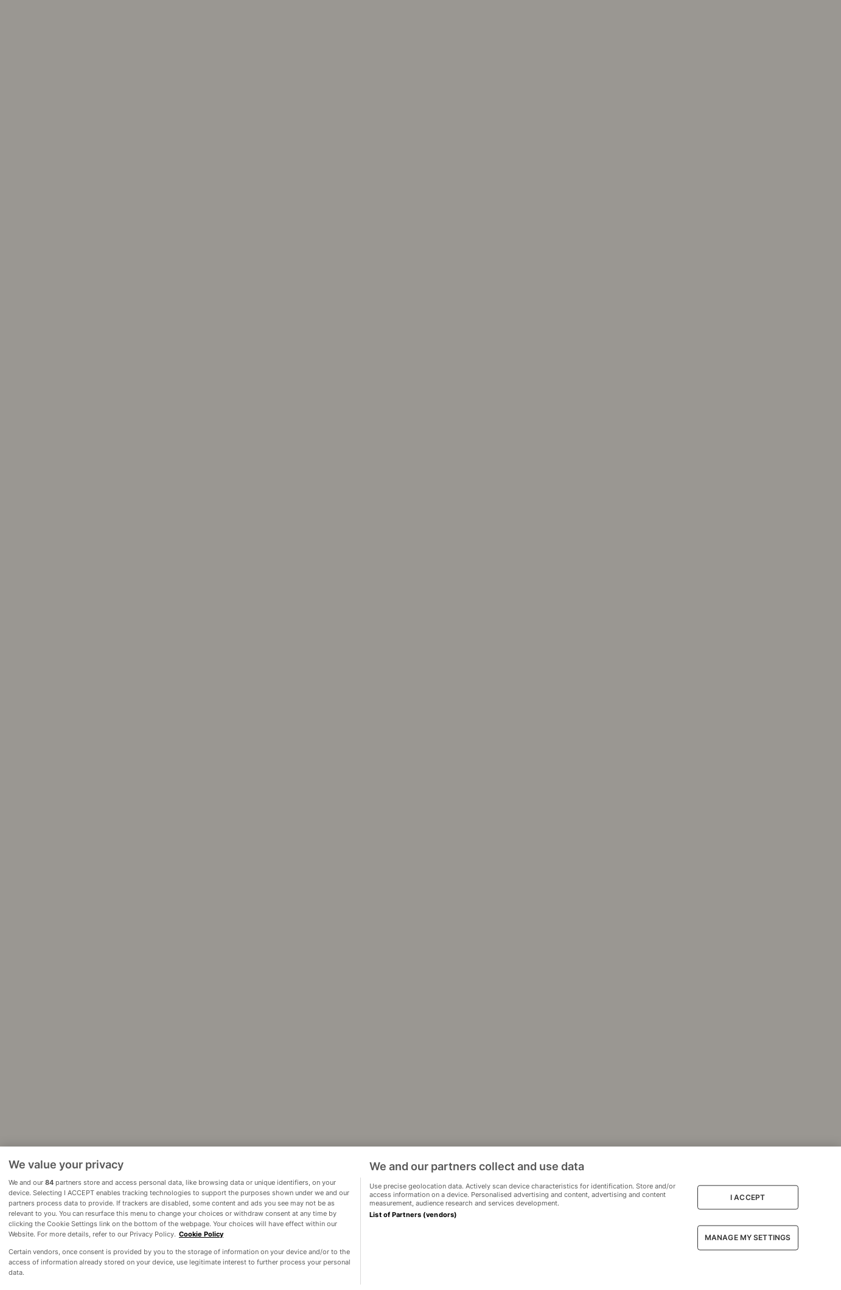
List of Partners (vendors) (413, 1214)
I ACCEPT (747, 1197)
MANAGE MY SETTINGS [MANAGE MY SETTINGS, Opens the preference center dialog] (747, 1237)
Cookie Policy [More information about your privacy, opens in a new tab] (201, 1234)
